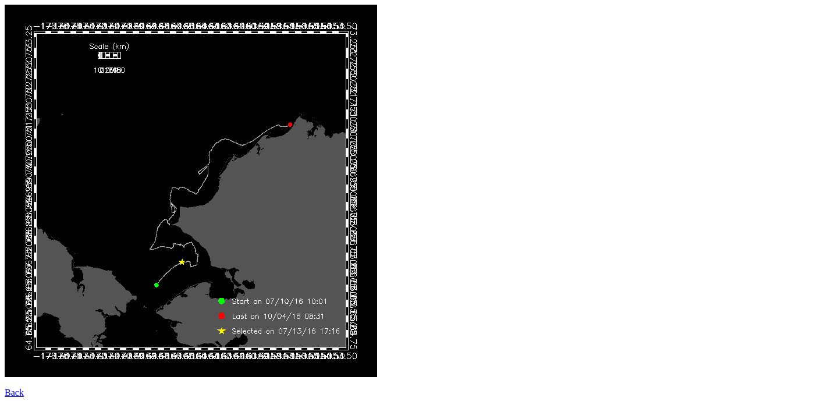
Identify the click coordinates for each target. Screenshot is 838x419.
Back (14, 392)
